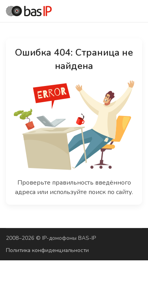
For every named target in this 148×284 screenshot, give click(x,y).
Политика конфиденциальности (47, 250)
